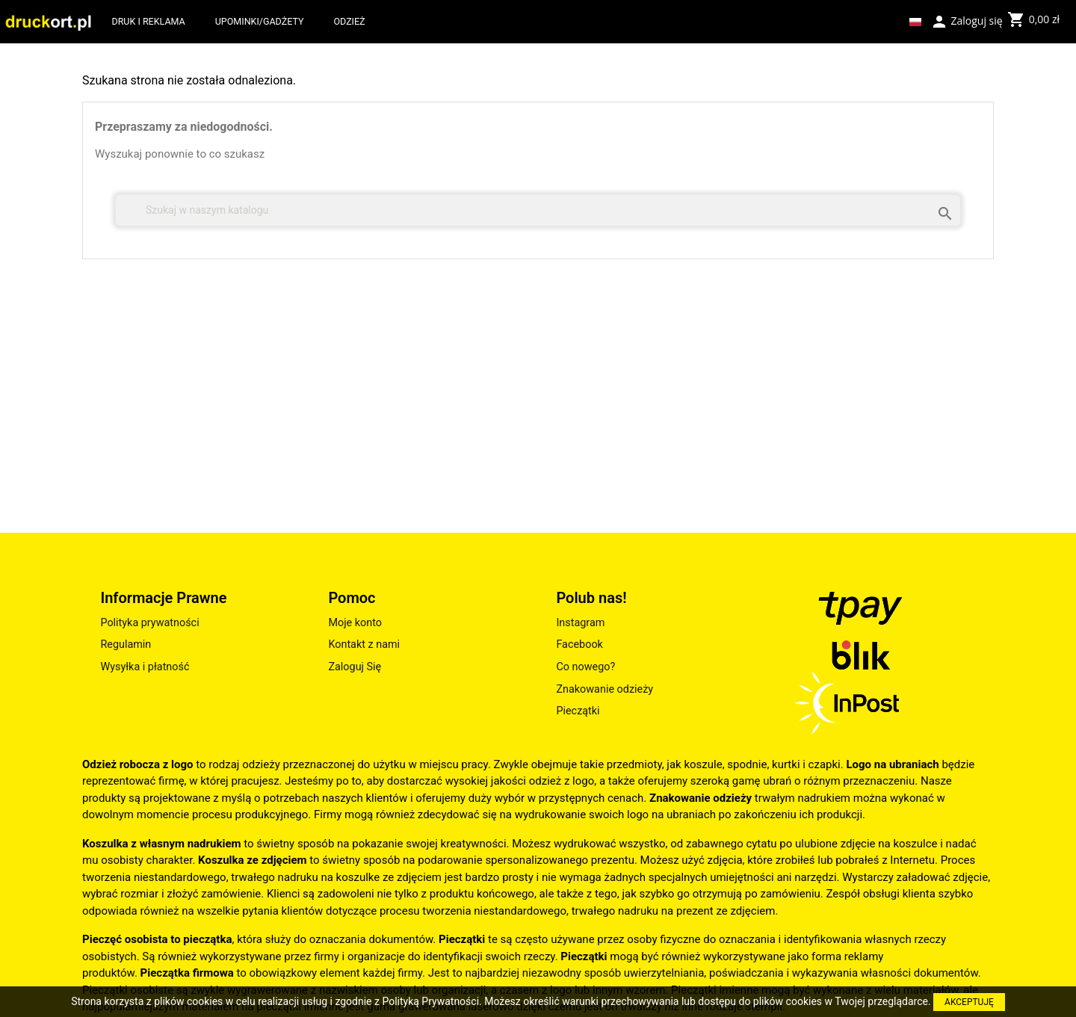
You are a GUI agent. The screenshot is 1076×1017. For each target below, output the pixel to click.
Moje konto (355, 622)
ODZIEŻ (349, 21)
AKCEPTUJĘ (969, 1002)
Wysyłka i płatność (144, 667)
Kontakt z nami (364, 644)
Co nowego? (585, 667)
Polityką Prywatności (430, 1001)
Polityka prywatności (149, 622)
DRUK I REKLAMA (148, 21)
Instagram (580, 622)
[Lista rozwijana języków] (915, 21)
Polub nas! (591, 598)
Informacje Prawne (163, 598)
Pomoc (351, 598)
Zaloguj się (966, 20)
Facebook (579, 644)
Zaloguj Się (354, 667)
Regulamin (125, 644)
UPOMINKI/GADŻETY (259, 21)
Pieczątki (577, 711)
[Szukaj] (538, 210)
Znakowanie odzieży (604, 689)
